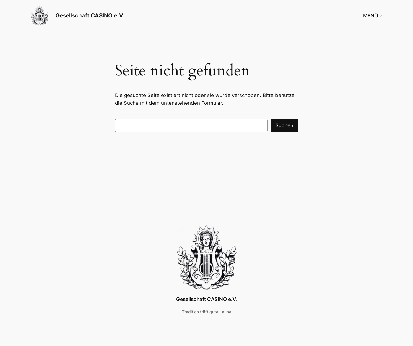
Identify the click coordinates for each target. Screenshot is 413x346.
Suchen (284, 125)
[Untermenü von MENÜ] (380, 15)
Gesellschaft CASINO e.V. (90, 15)
